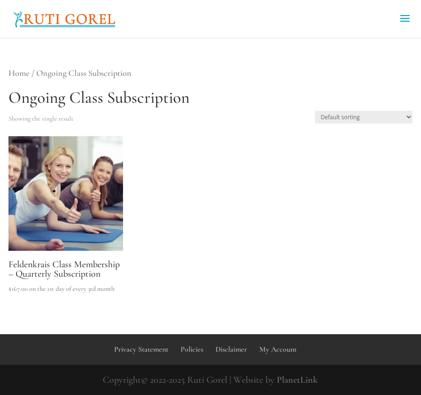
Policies (192, 349)
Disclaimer (231, 349)
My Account (278, 349)
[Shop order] (364, 117)
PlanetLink (297, 380)
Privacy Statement (141, 349)
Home (19, 73)
